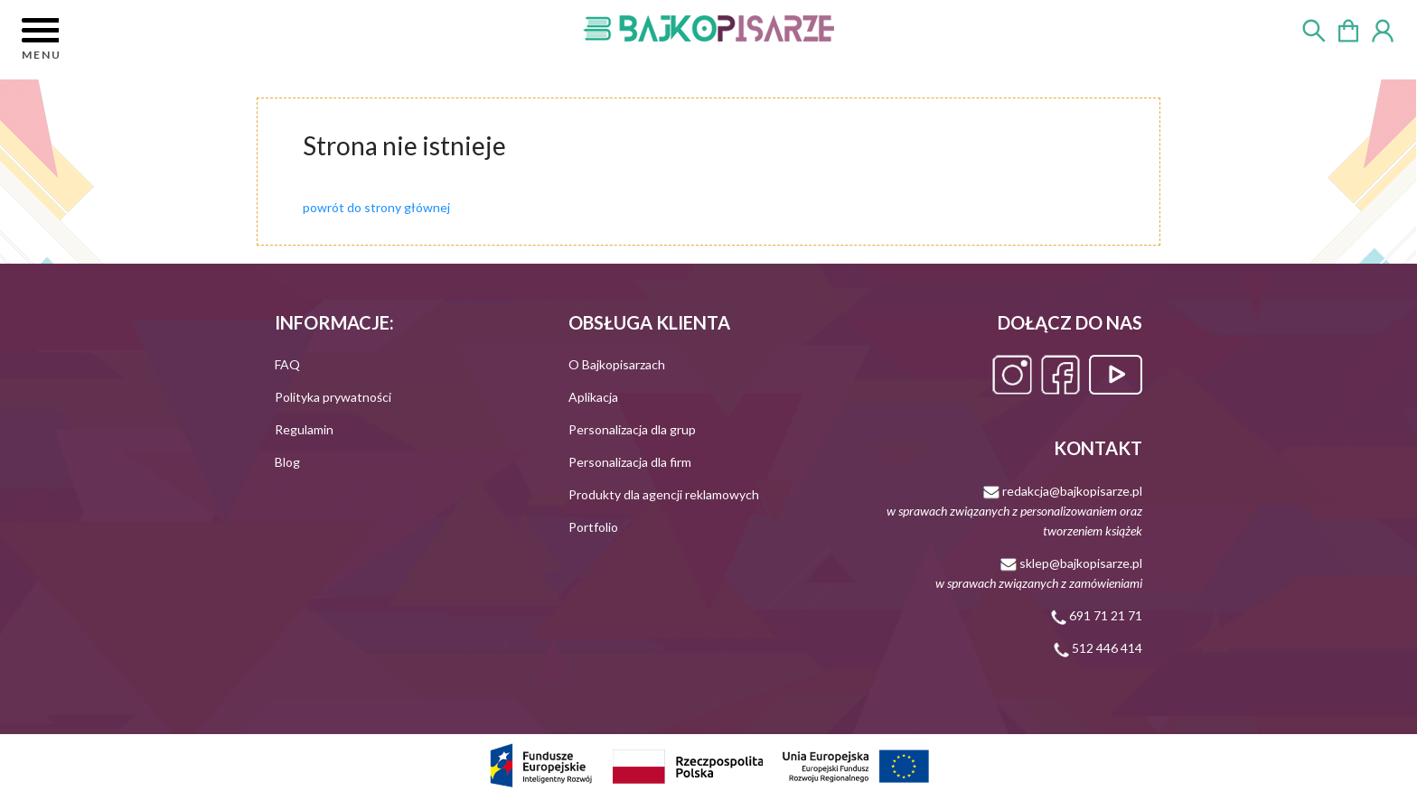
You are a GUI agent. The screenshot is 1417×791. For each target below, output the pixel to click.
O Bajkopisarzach (616, 364)
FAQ (287, 364)
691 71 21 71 (1096, 615)
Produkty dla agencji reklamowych (663, 494)
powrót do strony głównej (376, 207)
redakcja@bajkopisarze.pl (1014, 510)
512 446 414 (1098, 648)
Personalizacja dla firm (629, 462)
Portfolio (593, 527)
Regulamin (304, 429)
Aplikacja (593, 397)
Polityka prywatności (333, 397)
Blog (287, 462)
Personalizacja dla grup (632, 429)
